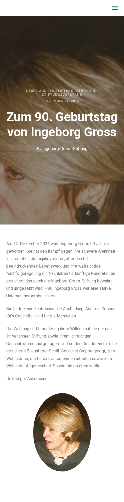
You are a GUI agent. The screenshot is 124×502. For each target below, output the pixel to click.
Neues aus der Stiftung (50, 91)
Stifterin (85, 91)
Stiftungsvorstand (62, 95)
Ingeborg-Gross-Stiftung (64, 148)
